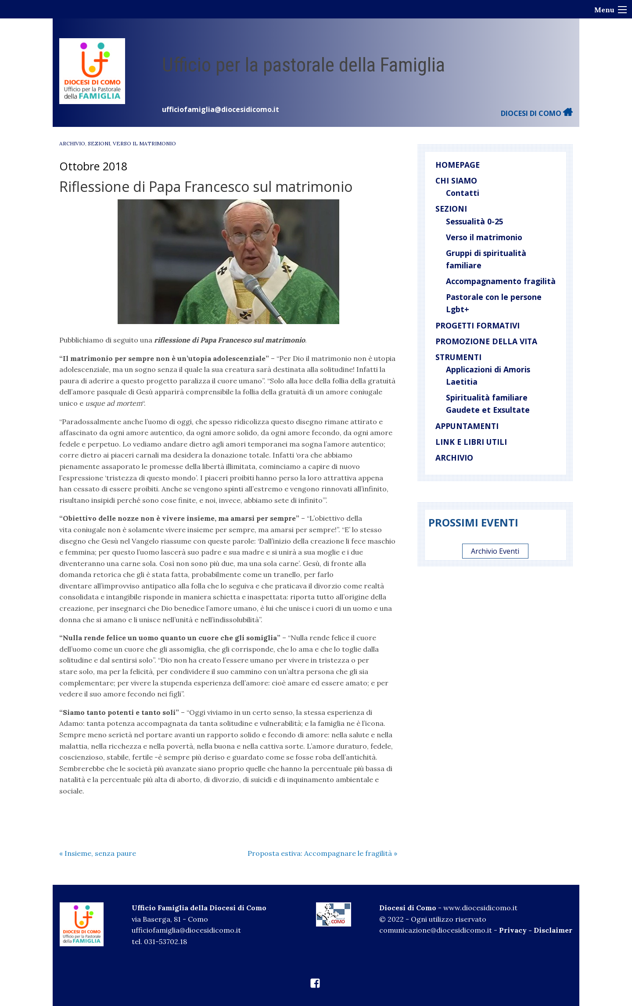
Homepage (457, 164)
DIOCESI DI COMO (537, 113)
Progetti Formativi (477, 325)
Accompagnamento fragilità (501, 281)
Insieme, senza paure (97, 853)
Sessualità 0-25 (474, 221)
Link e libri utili (471, 441)
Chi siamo (456, 180)
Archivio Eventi (495, 551)
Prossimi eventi (473, 522)
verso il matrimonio (144, 143)
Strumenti (458, 357)
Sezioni (99, 143)
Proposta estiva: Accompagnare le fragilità (322, 853)
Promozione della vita (486, 341)
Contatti (462, 192)
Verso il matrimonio (484, 237)
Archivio (72, 143)
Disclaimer (553, 930)
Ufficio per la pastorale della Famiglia (303, 64)
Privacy (513, 930)
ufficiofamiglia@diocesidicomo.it (220, 109)
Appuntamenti (467, 426)
